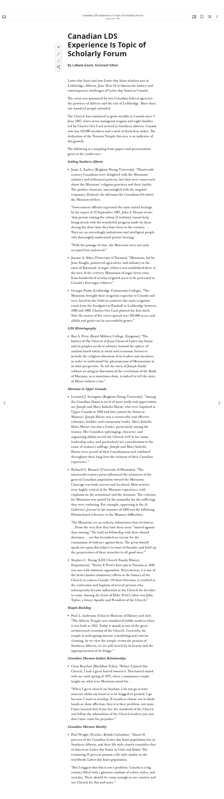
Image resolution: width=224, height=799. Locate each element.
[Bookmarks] (201, 16)
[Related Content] (209, 16)
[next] (219, 403)
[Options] (217, 16)
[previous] (4, 403)
